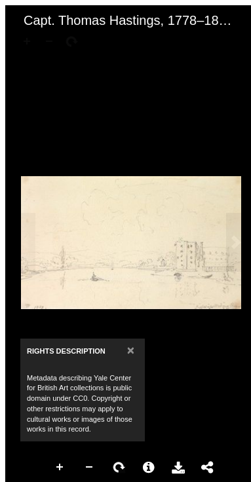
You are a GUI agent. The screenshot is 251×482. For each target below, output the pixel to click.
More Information (149, 467)
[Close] (131, 350)
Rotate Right (119, 467)
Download (178, 467)
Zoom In (60, 467)
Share (208, 467)
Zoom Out (90, 467)
